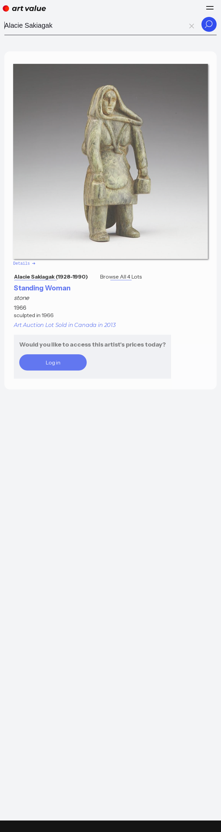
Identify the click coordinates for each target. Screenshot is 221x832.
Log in (53, 362)
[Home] (24, 8)
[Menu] (210, 7)
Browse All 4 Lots (121, 276)
